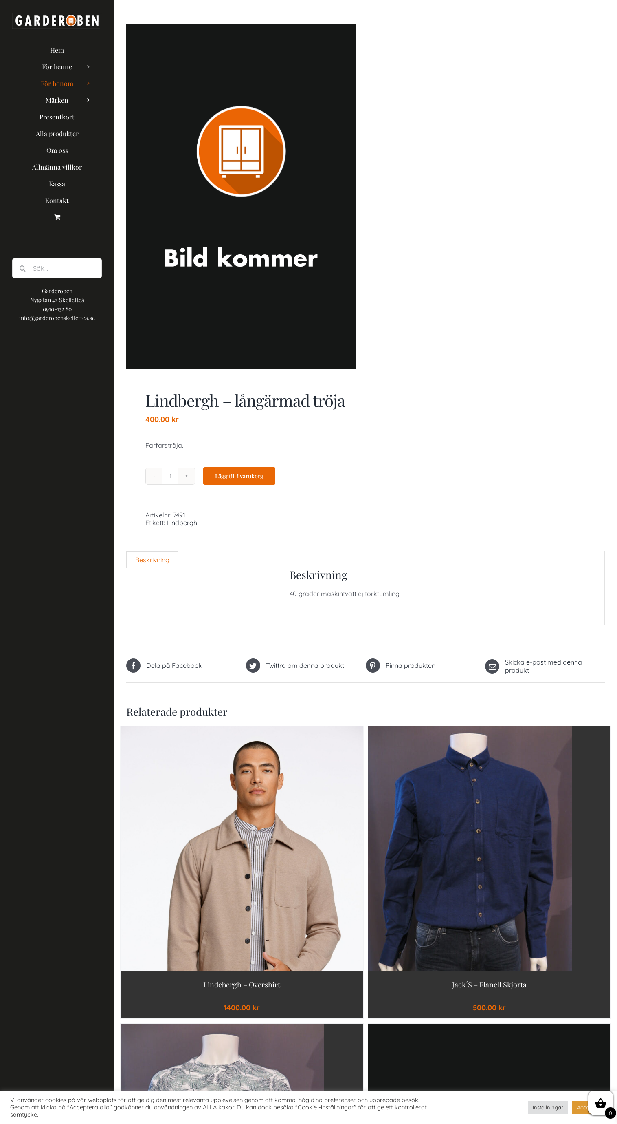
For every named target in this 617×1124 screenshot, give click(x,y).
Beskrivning (152, 560)
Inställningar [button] (548, 1107)
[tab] (152, 559)
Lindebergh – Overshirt (241, 984)
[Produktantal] (170, 476)
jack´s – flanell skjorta (489, 984)
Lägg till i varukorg (239, 476)
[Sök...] (57, 268)
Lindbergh (182, 523)
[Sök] (22, 268)
